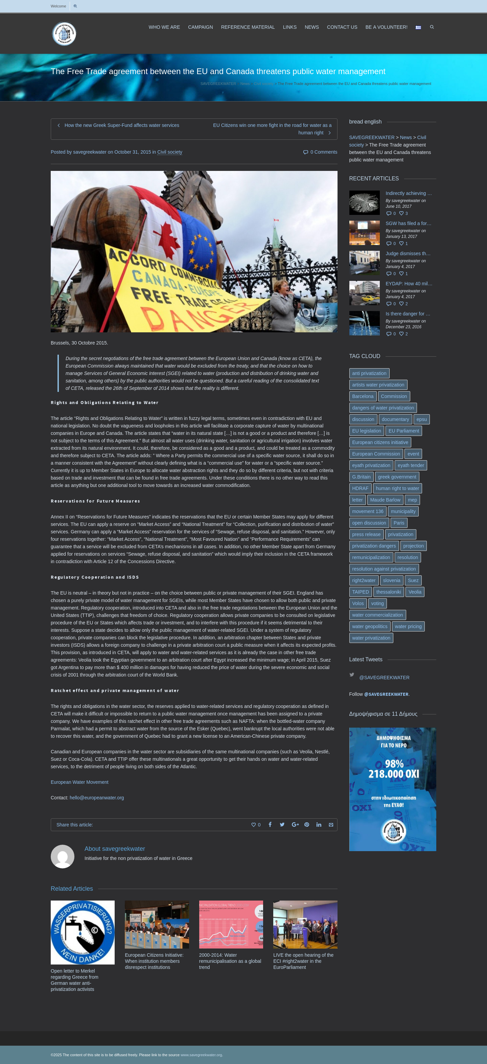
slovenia (391, 580)
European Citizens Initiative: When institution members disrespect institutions (154, 961)
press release (366, 534)
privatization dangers (374, 546)
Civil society (169, 152)
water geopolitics (370, 626)
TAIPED (360, 592)
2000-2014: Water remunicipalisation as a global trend (230, 961)
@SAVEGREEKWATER (385, 677)
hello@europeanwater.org (97, 797)
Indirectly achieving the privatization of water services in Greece (409, 193)
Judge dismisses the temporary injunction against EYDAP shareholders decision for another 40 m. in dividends (409, 253)
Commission (394, 396)
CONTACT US (342, 27)
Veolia (415, 592)
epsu (422, 419)
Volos (358, 603)
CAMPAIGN (200, 27)
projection (413, 546)
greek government (397, 477)
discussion (363, 419)
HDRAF (360, 488)
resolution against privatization (384, 569)
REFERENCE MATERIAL (248, 27)
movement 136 (368, 511)
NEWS (312, 27)
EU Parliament (404, 431)
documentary (395, 419)
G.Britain (361, 477)
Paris (399, 523)
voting (377, 603)
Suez (413, 580)
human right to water (397, 488)
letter (357, 500)
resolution (408, 557)
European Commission (376, 454)
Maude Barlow (385, 500)
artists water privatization (378, 384)
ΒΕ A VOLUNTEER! (387, 27)
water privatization (371, 638)
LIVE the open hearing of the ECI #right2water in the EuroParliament (303, 961)
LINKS (290, 27)
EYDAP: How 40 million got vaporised (409, 283)
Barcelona (363, 396)
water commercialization (377, 615)
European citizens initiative (380, 442)
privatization (401, 534)
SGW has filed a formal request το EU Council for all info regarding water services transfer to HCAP (409, 223)
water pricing (408, 626)
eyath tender (411, 465)
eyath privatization (371, 465)
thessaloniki (388, 592)
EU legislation (366, 431)
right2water (364, 580)
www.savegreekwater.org (201, 1055)
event (413, 454)
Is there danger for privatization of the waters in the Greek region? (409, 313)
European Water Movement (80, 782)
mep (412, 500)
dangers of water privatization (383, 408)
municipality (403, 511)
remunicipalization (371, 557)
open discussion (369, 523)
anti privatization (369, 373)
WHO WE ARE (164, 27)
